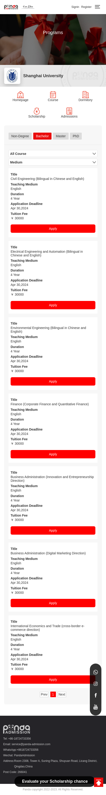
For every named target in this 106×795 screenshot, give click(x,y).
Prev (44, 694)
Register (86, 7)
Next (62, 694)
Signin (75, 7)
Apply (53, 228)
